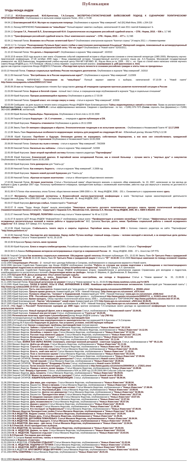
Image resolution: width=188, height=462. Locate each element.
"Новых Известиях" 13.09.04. (126, 368)
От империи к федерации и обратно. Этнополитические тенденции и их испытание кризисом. (76, 128)
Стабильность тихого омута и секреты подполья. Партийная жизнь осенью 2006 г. (79, 228)
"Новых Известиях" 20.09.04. (109, 361)
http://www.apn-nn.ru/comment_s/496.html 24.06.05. (133, 303)
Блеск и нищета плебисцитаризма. (48, 246)
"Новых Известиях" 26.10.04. (115, 346)
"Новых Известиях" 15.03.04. (114, 433)
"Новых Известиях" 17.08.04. (137, 387)
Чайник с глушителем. (42, 327)
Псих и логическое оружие (44, 354)
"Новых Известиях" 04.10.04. (120, 354)
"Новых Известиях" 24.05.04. (111, 414)
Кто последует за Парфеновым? (47, 409)
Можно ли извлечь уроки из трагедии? (52, 375)
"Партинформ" (144, 246)
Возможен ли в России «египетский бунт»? (53, 41)
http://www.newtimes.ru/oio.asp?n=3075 (128, 282)
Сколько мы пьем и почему (44, 143)
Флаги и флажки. (51, 385)
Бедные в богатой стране (44, 91)
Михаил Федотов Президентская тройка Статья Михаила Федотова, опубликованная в (58, 411)
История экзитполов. (42, 182)
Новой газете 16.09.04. (108, 363)
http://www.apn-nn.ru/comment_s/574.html (123, 291)
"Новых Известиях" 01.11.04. (111, 344)
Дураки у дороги (39, 404)
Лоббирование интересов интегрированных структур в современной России (66, 251)
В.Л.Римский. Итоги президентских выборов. (34, 425)
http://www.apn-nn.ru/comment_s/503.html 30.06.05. (125, 301)
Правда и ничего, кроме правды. (47, 368)
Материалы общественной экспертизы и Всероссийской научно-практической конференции (67, 196)
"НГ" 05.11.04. (156, 342)
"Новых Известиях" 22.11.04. (118, 337)
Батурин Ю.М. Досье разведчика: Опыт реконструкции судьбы (45, 275)
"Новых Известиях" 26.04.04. (122, 418)
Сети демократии (39, 164)
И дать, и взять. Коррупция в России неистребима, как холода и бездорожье (81, 277)
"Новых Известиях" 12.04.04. (117, 423)
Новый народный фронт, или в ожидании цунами (55, 311)
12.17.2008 (173, 128)
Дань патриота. (38, 373)
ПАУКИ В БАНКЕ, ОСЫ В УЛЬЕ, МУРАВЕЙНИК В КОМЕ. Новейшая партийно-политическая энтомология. (86, 284)
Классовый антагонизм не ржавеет (47, 282)
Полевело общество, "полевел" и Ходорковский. (54, 294)
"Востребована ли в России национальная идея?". (57, 75)
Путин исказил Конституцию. (45, 366)
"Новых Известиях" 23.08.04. (122, 385)
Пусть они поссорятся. (41, 289)
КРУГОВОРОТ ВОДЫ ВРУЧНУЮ (45, 449)
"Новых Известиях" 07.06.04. (126, 409)
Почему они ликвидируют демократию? (53, 358)
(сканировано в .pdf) (108, 64)
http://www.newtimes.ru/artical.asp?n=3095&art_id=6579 (29, 279)
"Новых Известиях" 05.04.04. (109, 428)
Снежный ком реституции (42, 313)
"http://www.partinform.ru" (14, 230)
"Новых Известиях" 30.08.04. (119, 382)
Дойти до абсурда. (40, 344)
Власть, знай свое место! (43, 351)
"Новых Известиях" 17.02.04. (115, 445)
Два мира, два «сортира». (44, 382)
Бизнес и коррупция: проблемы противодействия (63, 318)
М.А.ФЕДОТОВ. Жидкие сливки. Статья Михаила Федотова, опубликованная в (54, 414)
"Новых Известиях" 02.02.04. (123, 449)
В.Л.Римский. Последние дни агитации (30, 435)
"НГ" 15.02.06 (24, 258)
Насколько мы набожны (42, 148)
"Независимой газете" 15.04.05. (125, 311)
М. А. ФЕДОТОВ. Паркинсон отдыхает (32, 433)
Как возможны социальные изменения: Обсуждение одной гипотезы (65, 255)
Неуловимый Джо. (52, 390)
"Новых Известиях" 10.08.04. (123, 390)
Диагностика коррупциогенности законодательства (58, 320)
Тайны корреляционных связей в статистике (133, 105)
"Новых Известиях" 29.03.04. (110, 430)
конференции (159, 306)
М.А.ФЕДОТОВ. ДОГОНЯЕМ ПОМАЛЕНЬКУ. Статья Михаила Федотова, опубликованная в (59, 418)
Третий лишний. (39, 361)
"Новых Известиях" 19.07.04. (125, 397)
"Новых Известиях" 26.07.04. (126, 394)
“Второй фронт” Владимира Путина (51, 363)
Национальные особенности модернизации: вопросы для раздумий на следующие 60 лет (74, 132)
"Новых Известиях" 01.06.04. (120, 411)
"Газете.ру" (72, 203)
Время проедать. (38, 299)
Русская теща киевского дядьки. (47, 334)
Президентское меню (53, 394)
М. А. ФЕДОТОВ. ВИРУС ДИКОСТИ (30, 447)
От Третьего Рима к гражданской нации (74, 258)
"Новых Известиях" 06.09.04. (108, 373)
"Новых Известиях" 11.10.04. (119, 351)
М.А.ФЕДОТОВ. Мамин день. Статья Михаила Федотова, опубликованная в (52, 416)
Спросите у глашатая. (42, 346)
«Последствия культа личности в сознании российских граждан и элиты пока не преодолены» (112, 66)
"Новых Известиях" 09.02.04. (110, 447)
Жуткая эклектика (38, 303)
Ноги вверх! (36, 406)
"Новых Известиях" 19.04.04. (116, 421)
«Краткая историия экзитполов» (47, 178)
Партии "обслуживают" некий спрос (56, 301)
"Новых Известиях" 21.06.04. (104, 406)
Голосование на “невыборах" (51, 27)
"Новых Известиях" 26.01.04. (93, 452)
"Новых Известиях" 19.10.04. (123, 349)
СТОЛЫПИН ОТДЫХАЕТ (41, 442)
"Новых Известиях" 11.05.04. (107, 416)
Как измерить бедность (42, 168)
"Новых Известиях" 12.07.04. (115, 399)
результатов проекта (12, 308)
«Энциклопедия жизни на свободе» (67, 272)
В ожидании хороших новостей (47, 397)
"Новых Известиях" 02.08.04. (129, 392)
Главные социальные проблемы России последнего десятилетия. (61, 71)
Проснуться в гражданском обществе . (51, 330)
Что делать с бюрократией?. (45, 52)
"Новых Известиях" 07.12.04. (120, 332)
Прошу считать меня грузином (41, 242)
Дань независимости (41, 402)
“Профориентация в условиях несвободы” (115, 219)
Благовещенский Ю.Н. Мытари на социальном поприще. (43, 22)
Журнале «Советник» (29, 440)
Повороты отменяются (42, 123)
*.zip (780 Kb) (106, 315)
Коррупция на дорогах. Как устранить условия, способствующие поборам (73, 323)
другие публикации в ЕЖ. (92, 118)
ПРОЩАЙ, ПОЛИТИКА (41, 214)
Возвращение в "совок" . (43, 337)
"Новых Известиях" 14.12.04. (133, 330)
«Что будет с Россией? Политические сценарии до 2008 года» (45, 306)
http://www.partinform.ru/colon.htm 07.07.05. (157, 299)
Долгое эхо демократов (55, 392)
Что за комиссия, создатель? (45, 349)
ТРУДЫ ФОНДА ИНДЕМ (19, 10)
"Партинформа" (103, 153)
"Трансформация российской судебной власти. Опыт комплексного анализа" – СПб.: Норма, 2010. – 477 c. (69, 36)
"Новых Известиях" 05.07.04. (114, 402)
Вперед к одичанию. (37, 370)
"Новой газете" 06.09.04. (113, 378)
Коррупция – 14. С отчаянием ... (47, 118)
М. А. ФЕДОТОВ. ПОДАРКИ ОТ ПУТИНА (33, 445)
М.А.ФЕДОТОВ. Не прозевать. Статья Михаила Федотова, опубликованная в (53, 428)
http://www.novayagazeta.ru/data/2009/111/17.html (26, 82)
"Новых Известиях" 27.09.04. (130, 356)
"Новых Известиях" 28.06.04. (109, 404)
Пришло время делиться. (42, 291)
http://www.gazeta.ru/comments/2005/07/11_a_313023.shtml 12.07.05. (142, 296)
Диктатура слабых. (40, 203)
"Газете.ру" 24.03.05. (95, 313)
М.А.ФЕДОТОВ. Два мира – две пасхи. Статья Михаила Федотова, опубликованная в (57, 423)
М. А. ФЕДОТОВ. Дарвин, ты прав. (30, 430)
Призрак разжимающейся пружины (49, 96)
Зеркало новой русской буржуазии (48, 173)
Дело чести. (36, 339)
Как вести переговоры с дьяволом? (49, 356)
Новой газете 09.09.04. (111, 375)
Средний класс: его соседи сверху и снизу (53, 100)
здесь (167, 191)
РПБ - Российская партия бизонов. (47, 296)
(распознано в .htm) (129, 64)
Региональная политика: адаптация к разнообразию (40, 315)
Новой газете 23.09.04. (112, 358)
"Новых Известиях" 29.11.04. (126, 334)
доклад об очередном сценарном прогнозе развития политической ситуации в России (121, 87)
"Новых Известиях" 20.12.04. (115, 327)
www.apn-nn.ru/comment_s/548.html (144, 294)
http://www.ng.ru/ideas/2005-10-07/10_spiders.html (26, 287)
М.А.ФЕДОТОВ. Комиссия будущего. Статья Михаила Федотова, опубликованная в (56, 421)
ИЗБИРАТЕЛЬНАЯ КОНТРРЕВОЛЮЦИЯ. (53, 378)
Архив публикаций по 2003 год (28, 459)
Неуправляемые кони (42, 399)
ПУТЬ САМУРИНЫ (22, 452)
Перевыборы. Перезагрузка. (44, 114)
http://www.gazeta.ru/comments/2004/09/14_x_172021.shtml (121, 366)
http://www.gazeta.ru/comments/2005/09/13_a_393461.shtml (119, 289)
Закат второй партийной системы (48, 153)
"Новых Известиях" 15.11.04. (104, 339)
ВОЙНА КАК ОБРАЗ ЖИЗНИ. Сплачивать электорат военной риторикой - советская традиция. (72, 342)
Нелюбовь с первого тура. (44, 332)
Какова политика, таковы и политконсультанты (50, 437)
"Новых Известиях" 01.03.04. (115, 442)
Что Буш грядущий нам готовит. (59, 387)
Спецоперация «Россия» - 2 (26, 263)
